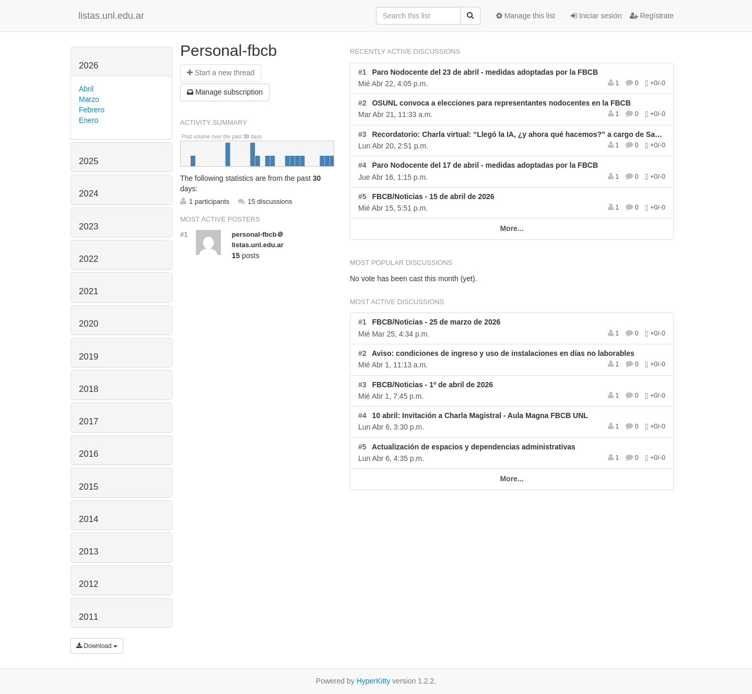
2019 (88, 357)
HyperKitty (374, 681)
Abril (86, 89)
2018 (88, 389)
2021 (88, 291)
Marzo (89, 99)
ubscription (225, 92)
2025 (88, 161)
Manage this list (525, 15)
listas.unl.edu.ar (111, 15)
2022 (88, 259)
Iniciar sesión (596, 15)
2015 (88, 487)
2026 (88, 66)
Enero (88, 120)
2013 (88, 552)
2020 (88, 324)
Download (97, 646)
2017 (88, 421)
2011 (88, 617)
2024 (88, 194)
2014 (88, 519)
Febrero (91, 110)
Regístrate (652, 15)
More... (511, 228)
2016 (88, 454)
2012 (88, 584)
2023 (88, 227)
